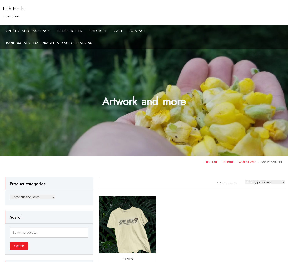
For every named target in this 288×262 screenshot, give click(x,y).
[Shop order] (265, 182)
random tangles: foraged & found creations (49, 43)
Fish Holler (14, 8)
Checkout (98, 31)
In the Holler (69, 31)
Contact (137, 31)
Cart (118, 31)
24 (231, 182)
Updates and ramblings (28, 31)
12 (226, 182)
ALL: (237, 182)
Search (19, 246)
